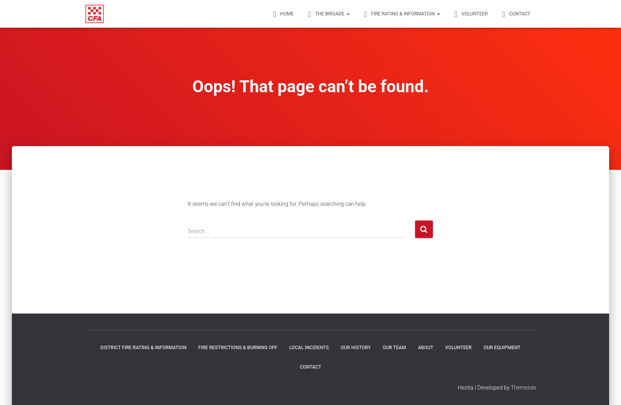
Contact (310, 367)
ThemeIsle (523, 387)
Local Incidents (309, 347)
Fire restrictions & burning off (237, 347)
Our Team (394, 347)
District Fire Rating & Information (144, 347)
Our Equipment (502, 347)
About (425, 347)
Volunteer (458, 347)
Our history (356, 347)
